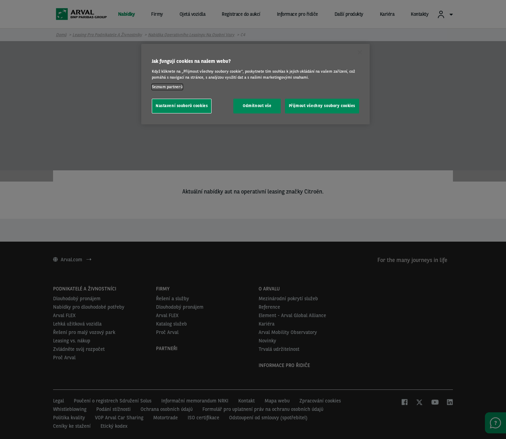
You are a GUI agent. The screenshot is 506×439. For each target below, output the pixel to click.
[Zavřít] (360, 52)
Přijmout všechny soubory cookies (322, 105)
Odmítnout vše (257, 105)
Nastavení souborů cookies (182, 105)
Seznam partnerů (167, 86)
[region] (255, 84)
